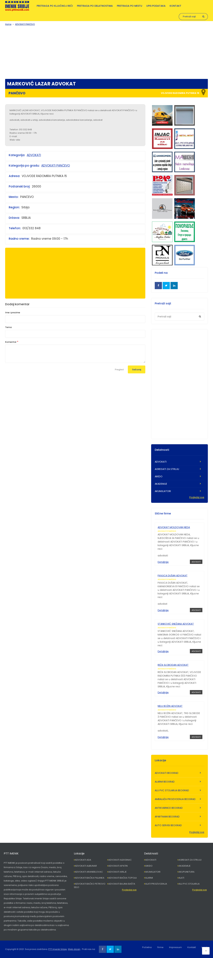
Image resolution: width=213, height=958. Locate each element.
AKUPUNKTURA (186, 871)
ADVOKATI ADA (83, 859)
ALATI (181, 877)
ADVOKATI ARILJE (117, 871)
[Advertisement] (106, 51)
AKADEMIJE (161, 484)
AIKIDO (158, 476)
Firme (160, 947)
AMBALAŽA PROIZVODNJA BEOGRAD (175, 799)
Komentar (10, 342)
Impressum (175, 947)
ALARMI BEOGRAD (165, 781)
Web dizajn (74, 949)
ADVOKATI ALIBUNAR (86, 865)
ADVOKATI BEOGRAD (166, 773)
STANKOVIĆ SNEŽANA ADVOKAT (176, 624)
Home (8, 24)
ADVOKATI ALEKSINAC (120, 859)
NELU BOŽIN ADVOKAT (170, 706)
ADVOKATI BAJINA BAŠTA (121, 883)
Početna (147, 947)
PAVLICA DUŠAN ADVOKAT (172, 575)
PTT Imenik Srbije (57, 949)
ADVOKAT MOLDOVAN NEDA (174, 527)
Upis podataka (156, 6)
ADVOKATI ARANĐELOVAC (89, 871)
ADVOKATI (34, 155)
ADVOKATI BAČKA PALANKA (89, 877)
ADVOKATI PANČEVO (25, 24)
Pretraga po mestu (129, 6)
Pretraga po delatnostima (95, 6)
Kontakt (175, 6)
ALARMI (149, 877)
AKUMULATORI (163, 491)
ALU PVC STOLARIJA (189, 883)
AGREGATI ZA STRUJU (167, 469)
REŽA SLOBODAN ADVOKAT (173, 665)
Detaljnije (163, 562)
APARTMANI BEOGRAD (167, 816)
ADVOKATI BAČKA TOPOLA (122, 877)
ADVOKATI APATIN (118, 865)
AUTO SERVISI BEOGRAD (168, 825)
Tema (8, 327)
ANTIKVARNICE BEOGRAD (169, 808)
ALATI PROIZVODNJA (156, 883)
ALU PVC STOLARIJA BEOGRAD (172, 790)
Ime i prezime (12, 312)
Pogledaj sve (196, 497)
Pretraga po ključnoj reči (55, 6)
